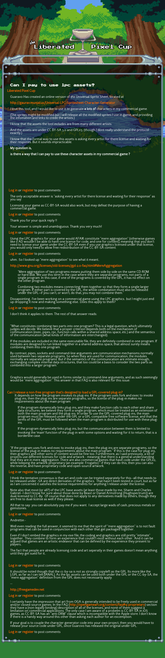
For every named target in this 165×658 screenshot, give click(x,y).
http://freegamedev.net (27, 589)
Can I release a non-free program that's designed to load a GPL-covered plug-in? (65, 392)
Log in (13, 190)
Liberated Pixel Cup (21, 91)
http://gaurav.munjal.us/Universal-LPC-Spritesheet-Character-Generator (62, 103)
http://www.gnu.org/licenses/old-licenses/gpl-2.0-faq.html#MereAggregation (66, 266)
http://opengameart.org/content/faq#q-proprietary (107, 605)
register (28, 190)
